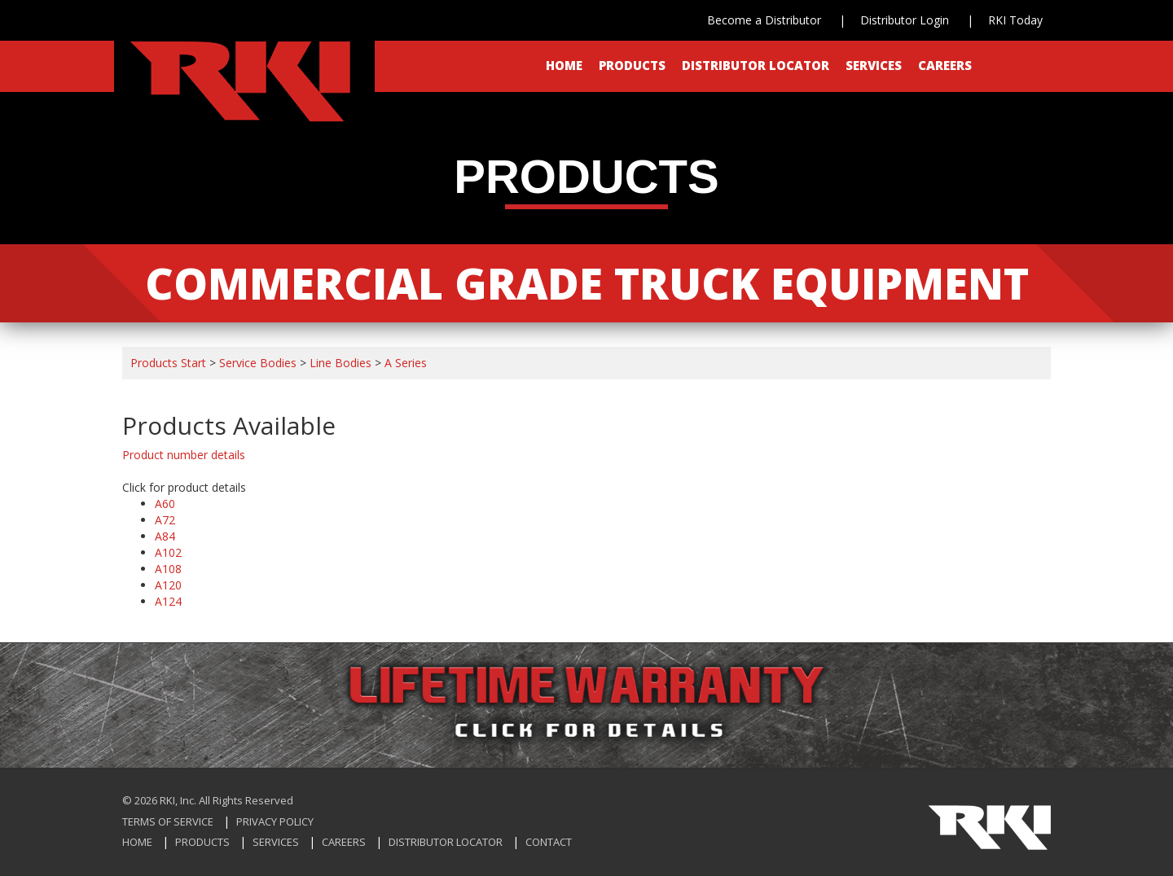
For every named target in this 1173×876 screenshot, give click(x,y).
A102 (168, 552)
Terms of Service (167, 821)
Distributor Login (904, 20)
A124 (168, 601)
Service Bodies (258, 362)
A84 (165, 536)
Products (632, 65)
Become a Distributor (764, 20)
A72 (165, 520)
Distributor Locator (755, 65)
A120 (168, 585)
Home (564, 65)
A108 (168, 568)
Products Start (168, 362)
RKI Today (1015, 20)
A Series (405, 362)
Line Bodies (340, 362)
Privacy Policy (275, 821)
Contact (548, 841)
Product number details (183, 454)
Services (874, 65)
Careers (945, 65)
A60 (165, 503)
